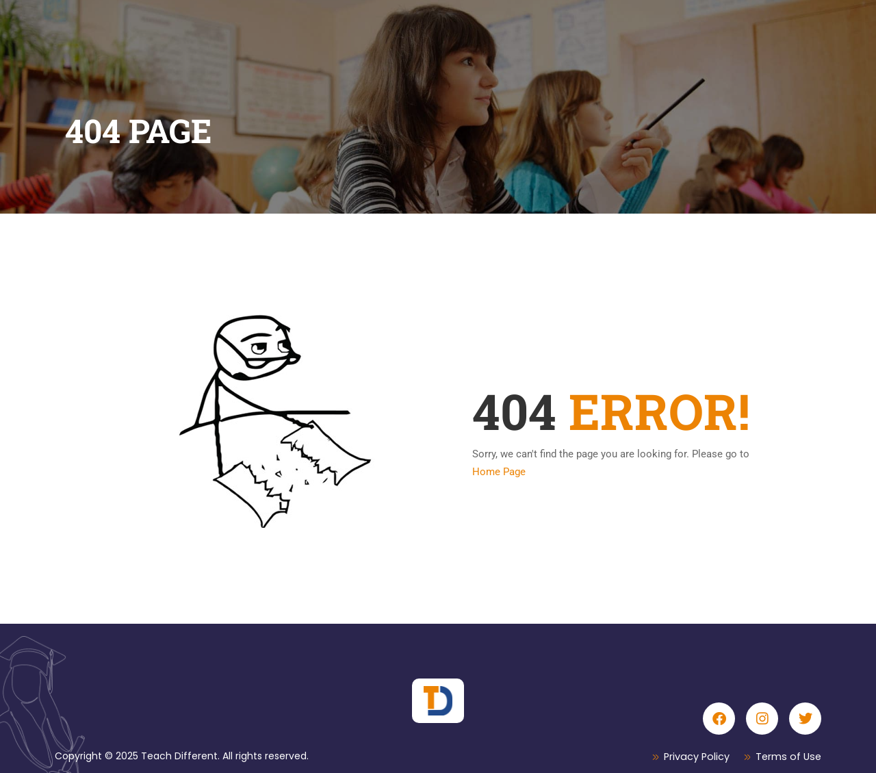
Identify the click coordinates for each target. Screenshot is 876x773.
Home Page (499, 472)
